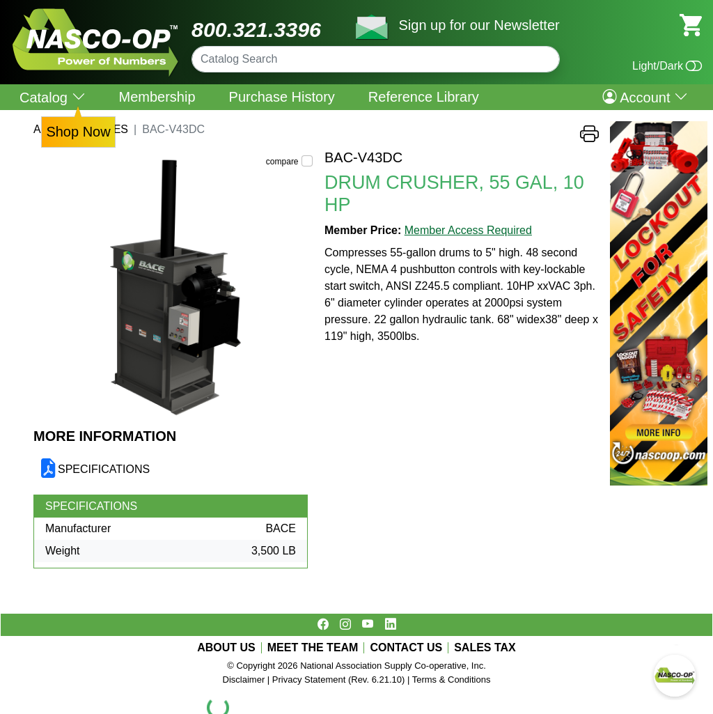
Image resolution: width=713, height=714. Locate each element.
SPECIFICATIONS (104, 469)
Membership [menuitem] (157, 97)
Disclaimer (244, 679)
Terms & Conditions (451, 679)
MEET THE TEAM (313, 647)
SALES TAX (485, 647)
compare (282, 161)
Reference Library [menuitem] (423, 97)
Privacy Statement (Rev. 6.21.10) (338, 679)
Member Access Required (468, 230)
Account (645, 97)
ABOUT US (226, 647)
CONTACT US (406, 647)
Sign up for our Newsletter (478, 25)
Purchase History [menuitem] (282, 97)
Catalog (52, 97)
